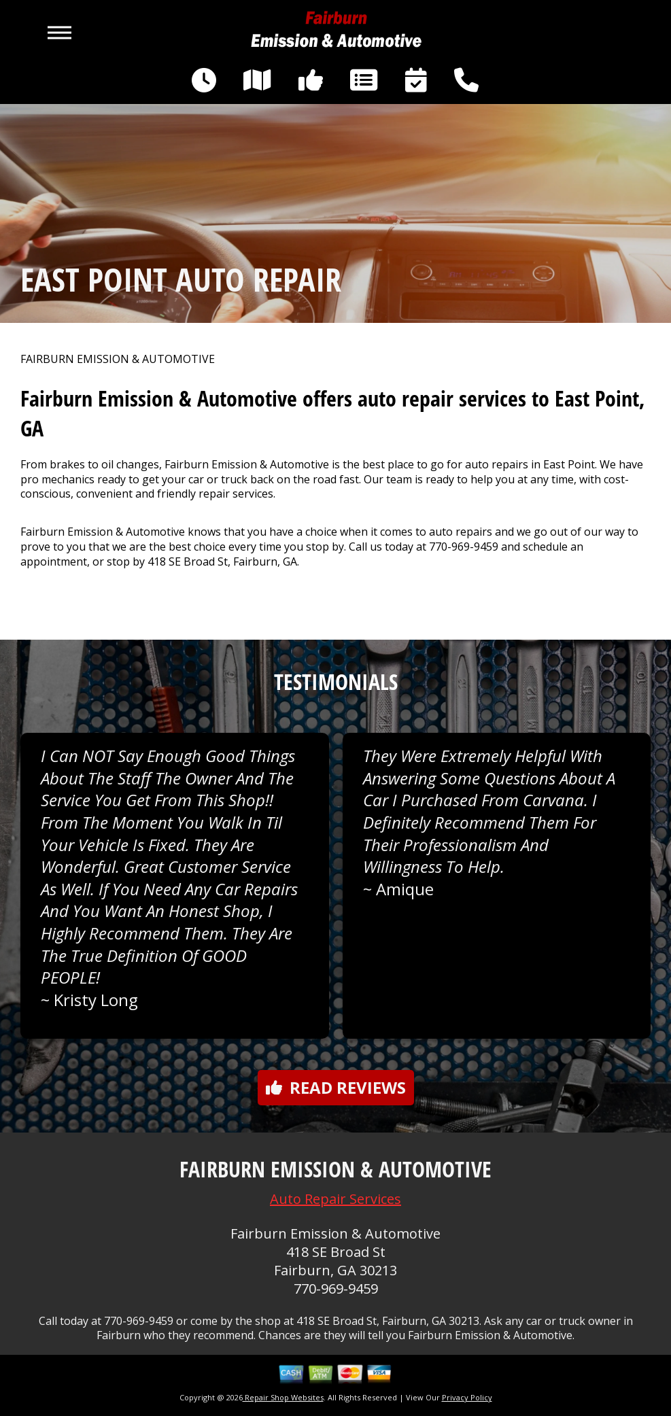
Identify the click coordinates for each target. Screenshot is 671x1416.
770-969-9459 (463, 546)
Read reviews (336, 1087)
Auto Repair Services (335, 1199)
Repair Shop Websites (283, 1397)
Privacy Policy (467, 1397)
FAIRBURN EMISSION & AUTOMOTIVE (117, 359)
